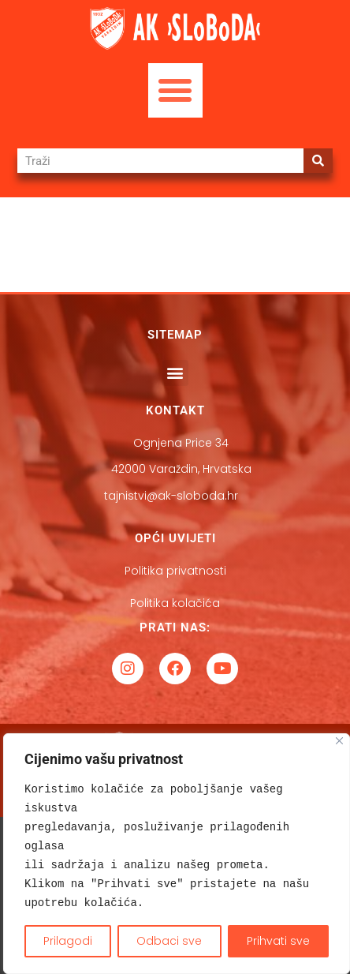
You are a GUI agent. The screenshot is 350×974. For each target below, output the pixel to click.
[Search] (318, 160)
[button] (175, 90)
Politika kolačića (175, 603)
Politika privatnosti (175, 571)
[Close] (339, 740)
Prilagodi (67, 941)
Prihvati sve (278, 941)
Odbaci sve (169, 941)
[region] (176, 853)
